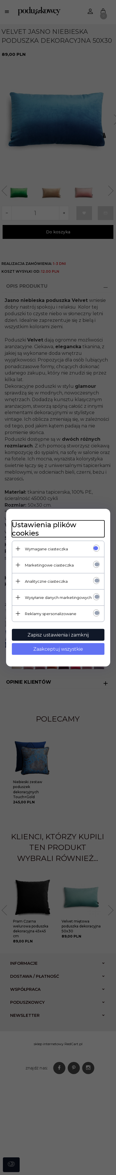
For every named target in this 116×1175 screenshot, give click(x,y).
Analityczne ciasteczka (46, 581)
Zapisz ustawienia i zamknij (58, 634)
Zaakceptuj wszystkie (58, 649)
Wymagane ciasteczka (46, 548)
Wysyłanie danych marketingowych (58, 597)
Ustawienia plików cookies (44, 528)
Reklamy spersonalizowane (50, 613)
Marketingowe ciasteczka (49, 564)
